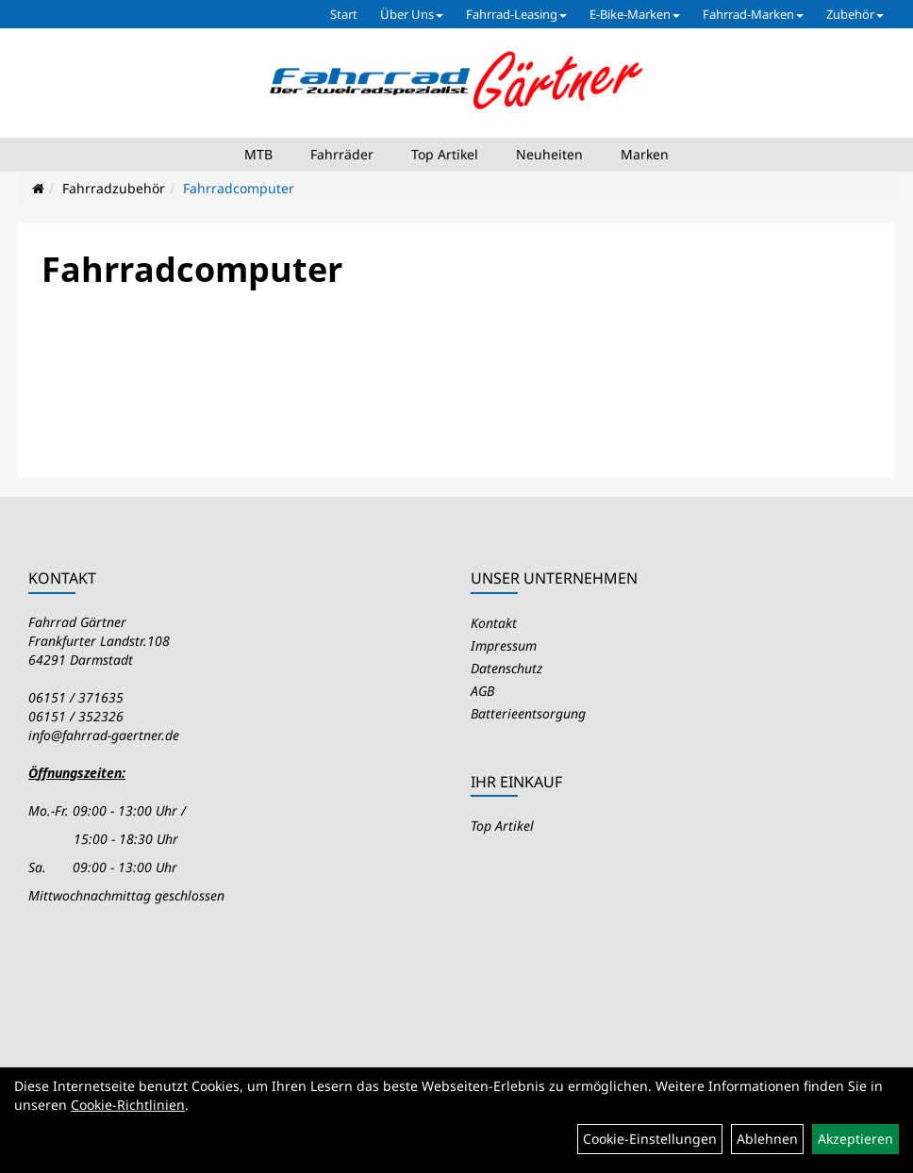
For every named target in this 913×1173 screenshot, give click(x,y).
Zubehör (855, 14)
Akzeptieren (855, 1139)
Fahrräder (342, 154)
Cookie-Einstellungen (650, 1139)
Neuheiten (549, 154)
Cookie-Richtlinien (128, 1105)
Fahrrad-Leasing (516, 14)
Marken (645, 154)
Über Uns (411, 14)
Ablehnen (767, 1139)
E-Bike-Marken (634, 14)
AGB (482, 691)
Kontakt (494, 623)
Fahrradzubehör (113, 188)
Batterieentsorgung (528, 713)
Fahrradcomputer (238, 188)
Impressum (504, 645)
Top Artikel (444, 154)
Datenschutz (506, 668)
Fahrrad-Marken (753, 14)
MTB (258, 154)
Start (343, 14)
